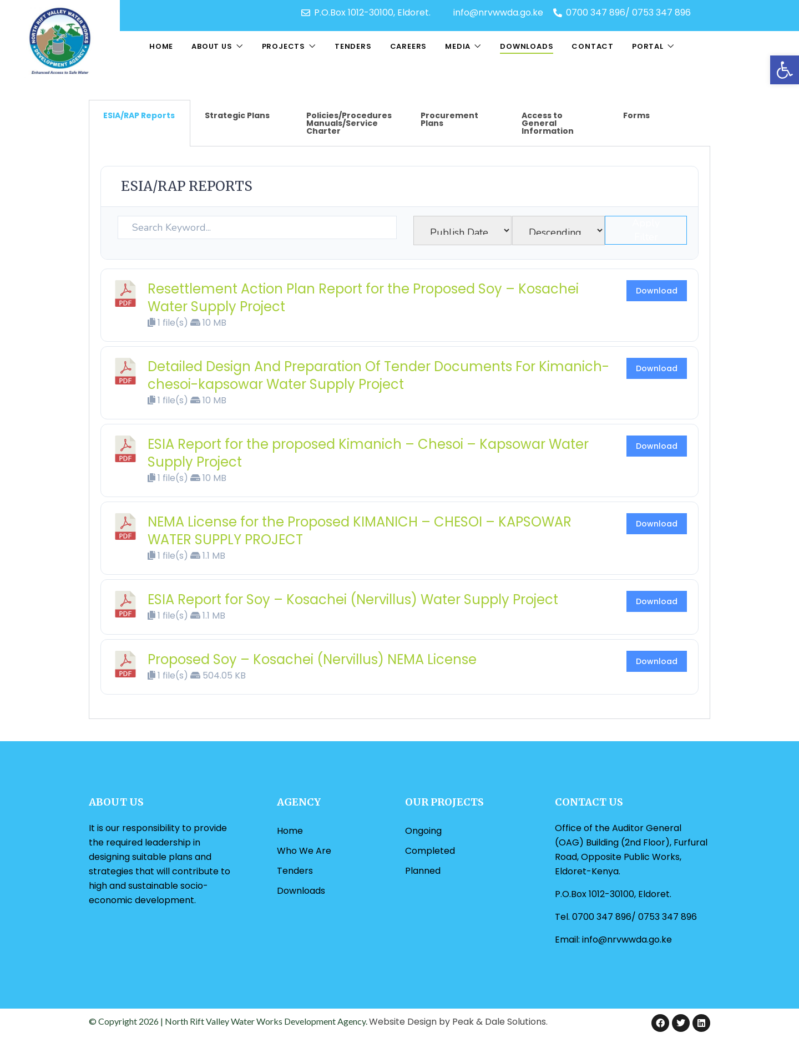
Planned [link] (423, 870)
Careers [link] (408, 46)
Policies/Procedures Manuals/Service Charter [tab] (349, 123)
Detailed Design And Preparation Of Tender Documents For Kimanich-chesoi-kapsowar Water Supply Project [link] (378, 375)
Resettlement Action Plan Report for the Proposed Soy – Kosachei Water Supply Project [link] (363, 298)
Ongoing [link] (423, 830)
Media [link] (458, 46)
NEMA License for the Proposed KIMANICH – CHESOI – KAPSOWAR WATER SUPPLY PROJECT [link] (360, 531)
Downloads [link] (526, 46)
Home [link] (161, 46)
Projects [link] (283, 46)
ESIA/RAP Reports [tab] (139, 115)
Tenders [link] (353, 46)
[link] (784, 69)
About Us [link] (211, 46)
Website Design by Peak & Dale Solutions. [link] (458, 1021)
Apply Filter (646, 230)
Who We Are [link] (304, 850)
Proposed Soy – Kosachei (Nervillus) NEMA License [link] (312, 659)
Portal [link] (648, 46)
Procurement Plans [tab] (449, 119)
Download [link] (656, 290)
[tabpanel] (399, 432)
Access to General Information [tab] (548, 123)
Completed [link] (430, 850)
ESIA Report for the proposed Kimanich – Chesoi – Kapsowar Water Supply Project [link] (368, 453)
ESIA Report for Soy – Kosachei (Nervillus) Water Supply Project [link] (353, 599)
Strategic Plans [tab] (237, 115)
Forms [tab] (636, 115)
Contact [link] (593, 46)
